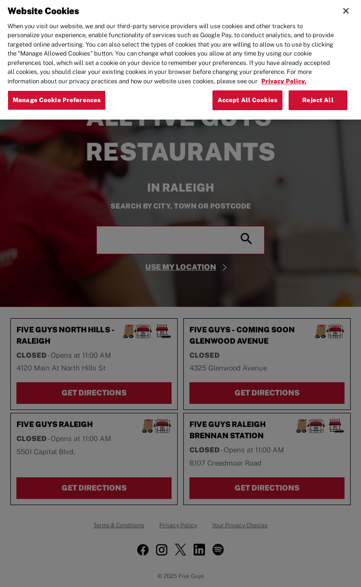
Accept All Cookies (247, 94)
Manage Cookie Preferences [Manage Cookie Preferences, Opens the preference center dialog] (57, 94)
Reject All (317, 94)
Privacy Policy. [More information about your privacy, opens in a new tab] (283, 75)
